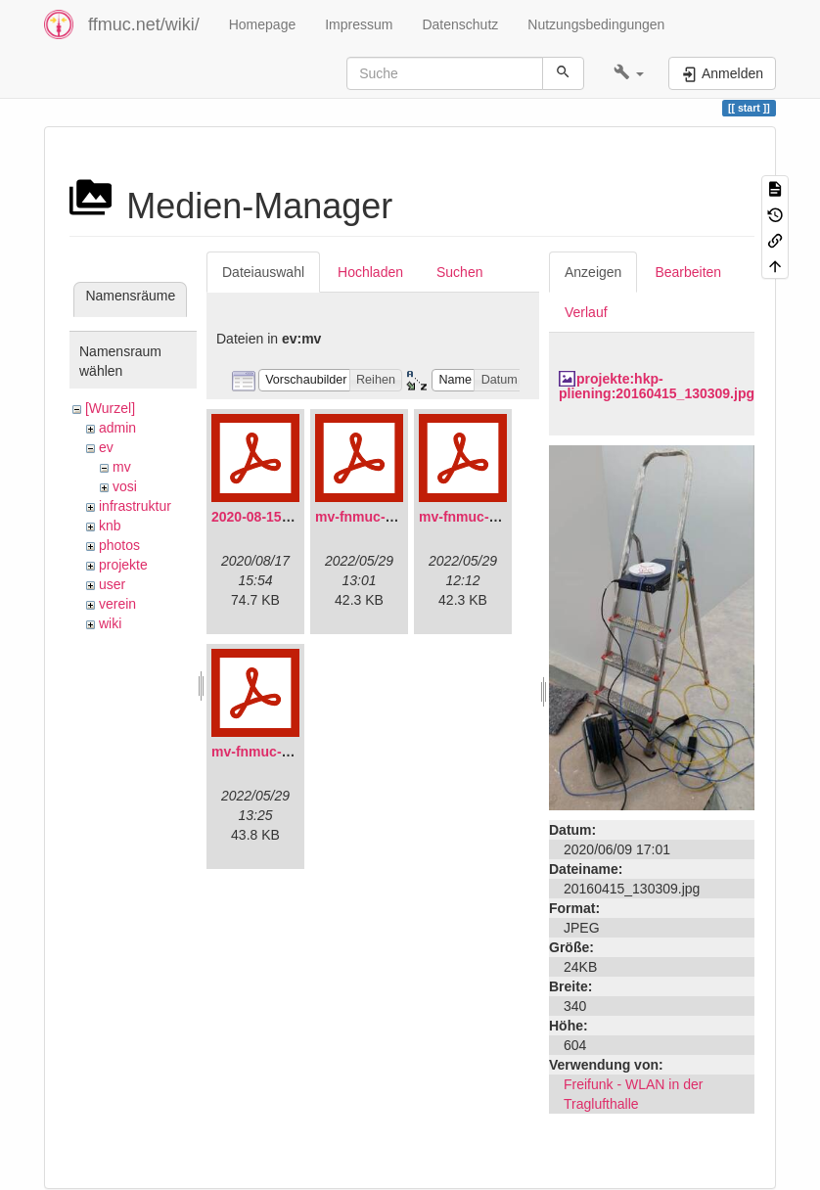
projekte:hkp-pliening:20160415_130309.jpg (656, 386)
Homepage (262, 24)
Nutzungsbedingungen (595, 24)
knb (110, 525)
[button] (629, 73)
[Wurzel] (110, 408)
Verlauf (586, 312)
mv (122, 467)
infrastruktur (135, 506)
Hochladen (370, 272)
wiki (110, 623)
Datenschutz (460, 24)
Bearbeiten (688, 272)
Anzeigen (593, 272)
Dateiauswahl (263, 272)
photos (119, 545)
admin (117, 427)
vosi (125, 486)
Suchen (459, 272)
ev (106, 447)
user (112, 584)
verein (117, 604)
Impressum (358, 24)
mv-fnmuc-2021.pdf (377, 517)
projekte (123, 564)
